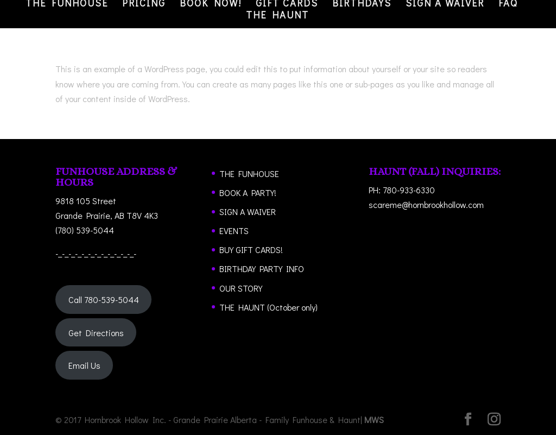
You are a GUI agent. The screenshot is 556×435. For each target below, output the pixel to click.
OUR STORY (240, 288)
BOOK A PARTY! (247, 192)
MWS (374, 419)
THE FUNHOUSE (249, 173)
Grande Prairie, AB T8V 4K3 (106, 215)
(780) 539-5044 (84, 230)
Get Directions (96, 332)
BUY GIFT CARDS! (251, 249)
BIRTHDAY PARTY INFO (261, 268)
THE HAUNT (277, 16)
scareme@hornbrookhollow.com (426, 204)
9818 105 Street (85, 200)
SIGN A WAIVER (247, 211)
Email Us (84, 365)
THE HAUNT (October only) (268, 307)
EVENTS (234, 230)
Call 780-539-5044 (103, 299)
